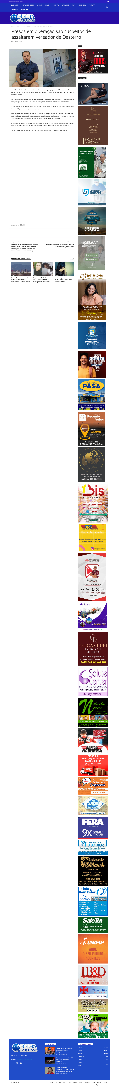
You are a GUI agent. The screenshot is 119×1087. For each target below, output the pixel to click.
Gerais (47, 5)
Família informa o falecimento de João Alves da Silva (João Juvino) (60, 246)
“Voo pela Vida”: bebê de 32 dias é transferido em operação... (64, 1059)
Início (12, 26)
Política (82, 5)
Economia (24, 9)
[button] (107, 7)
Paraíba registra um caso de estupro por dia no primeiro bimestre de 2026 (63, 279)
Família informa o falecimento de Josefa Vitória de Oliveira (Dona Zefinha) (65, 1069)
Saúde (74, 5)
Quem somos (15, 5)
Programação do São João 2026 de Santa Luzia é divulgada (64, 1050)
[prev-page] (71, 259)
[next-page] (73, 259)
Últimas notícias (25, 258)
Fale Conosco (28, 5)
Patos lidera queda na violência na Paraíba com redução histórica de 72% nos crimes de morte (21, 280)
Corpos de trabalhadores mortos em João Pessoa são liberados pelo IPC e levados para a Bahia (41, 280)
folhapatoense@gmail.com (24, 1059)
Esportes (14, 9)
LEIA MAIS (15, 258)
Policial (55, 5)
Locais (39, 5)
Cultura (92, 5)
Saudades (65, 5)
